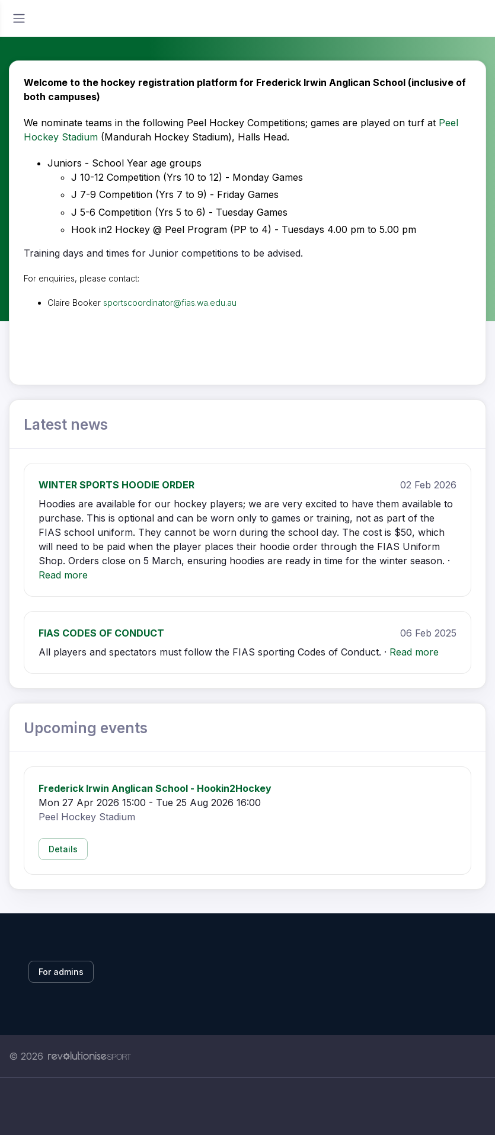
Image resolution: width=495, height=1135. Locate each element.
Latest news (66, 424)
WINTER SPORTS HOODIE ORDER (116, 485)
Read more (63, 575)
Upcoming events (86, 728)
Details (63, 849)
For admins (61, 972)
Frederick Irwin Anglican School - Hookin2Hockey (155, 788)
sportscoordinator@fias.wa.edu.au (170, 303)
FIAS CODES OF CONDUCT (101, 633)
